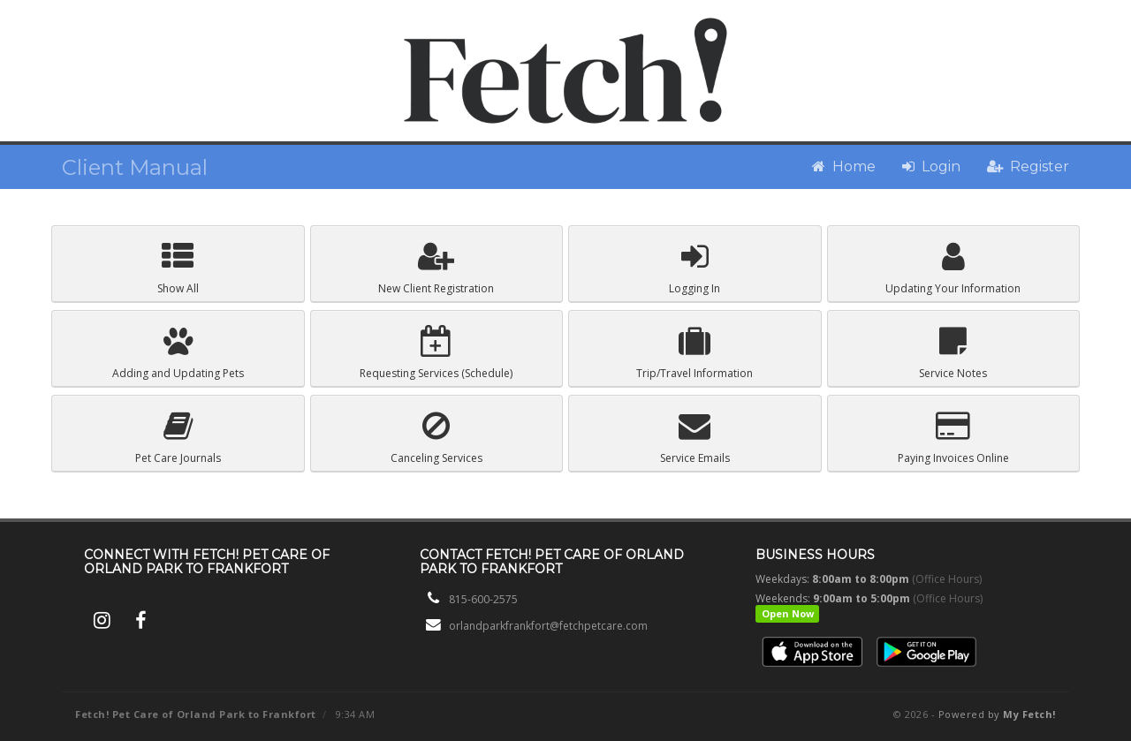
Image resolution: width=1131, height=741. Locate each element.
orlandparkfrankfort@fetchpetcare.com (548, 625)
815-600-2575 (483, 599)
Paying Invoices (953, 437)
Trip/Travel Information (694, 353)
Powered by (997, 714)
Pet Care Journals (178, 437)
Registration (436, 268)
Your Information (953, 268)
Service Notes (953, 353)
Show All (178, 268)
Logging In (694, 268)
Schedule (436, 353)
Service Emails (695, 437)
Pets (178, 353)
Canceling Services (436, 437)
